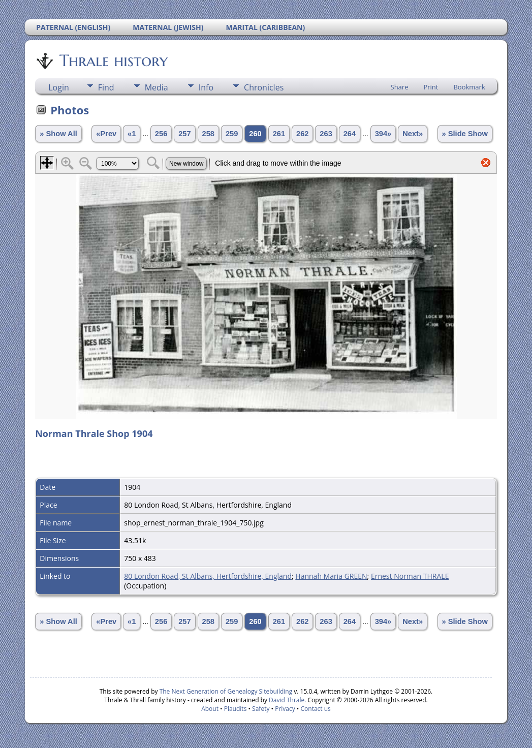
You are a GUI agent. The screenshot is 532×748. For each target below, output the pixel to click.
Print (430, 86)
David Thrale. (286, 700)
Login (58, 87)
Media (156, 87)
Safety (260, 708)
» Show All (58, 134)
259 (232, 134)
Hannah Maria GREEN (331, 576)
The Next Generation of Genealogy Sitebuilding (226, 691)
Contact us (316, 708)
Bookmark (469, 86)
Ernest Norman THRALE (410, 576)
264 (349, 134)
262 (302, 134)
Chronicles (264, 87)
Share (400, 86)
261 (279, 134)
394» (383, 134)
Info (206, 87)
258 (208, 134)
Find (106, 87)
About (209, 708)
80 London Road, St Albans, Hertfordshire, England (208, 576)
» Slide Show (465, 134)
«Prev (106, 134)
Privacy (285, 708)
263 (326, 134)
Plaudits (235, 708)
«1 (132, 134)
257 (184, 134)
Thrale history (113, 60)
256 (161, 134)
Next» (412, 134)
